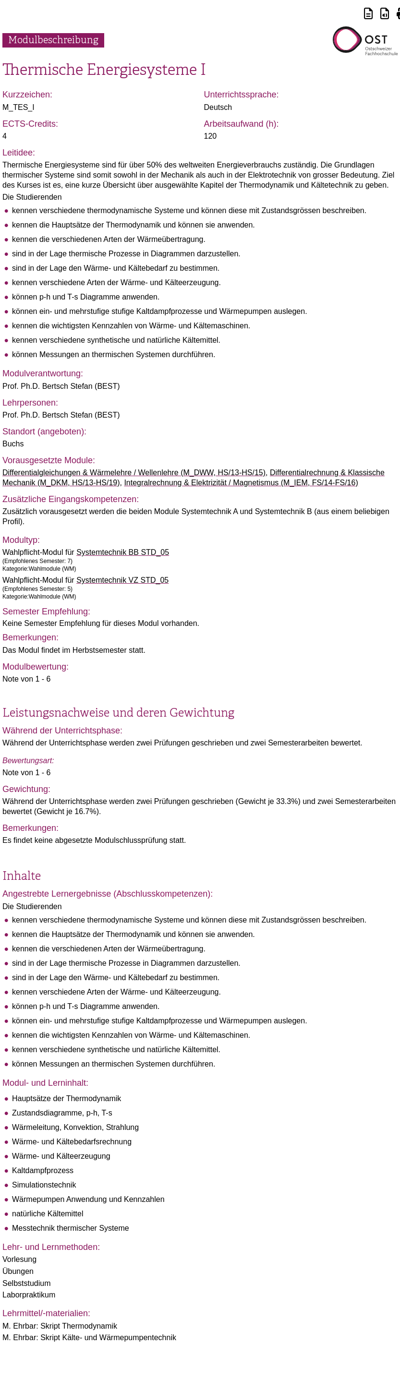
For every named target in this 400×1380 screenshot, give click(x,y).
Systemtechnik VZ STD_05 (122, 580)
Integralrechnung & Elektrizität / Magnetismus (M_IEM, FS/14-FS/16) (241, 483)
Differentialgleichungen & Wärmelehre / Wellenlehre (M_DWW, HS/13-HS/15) (134, 472)
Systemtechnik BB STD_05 (122, 552)
